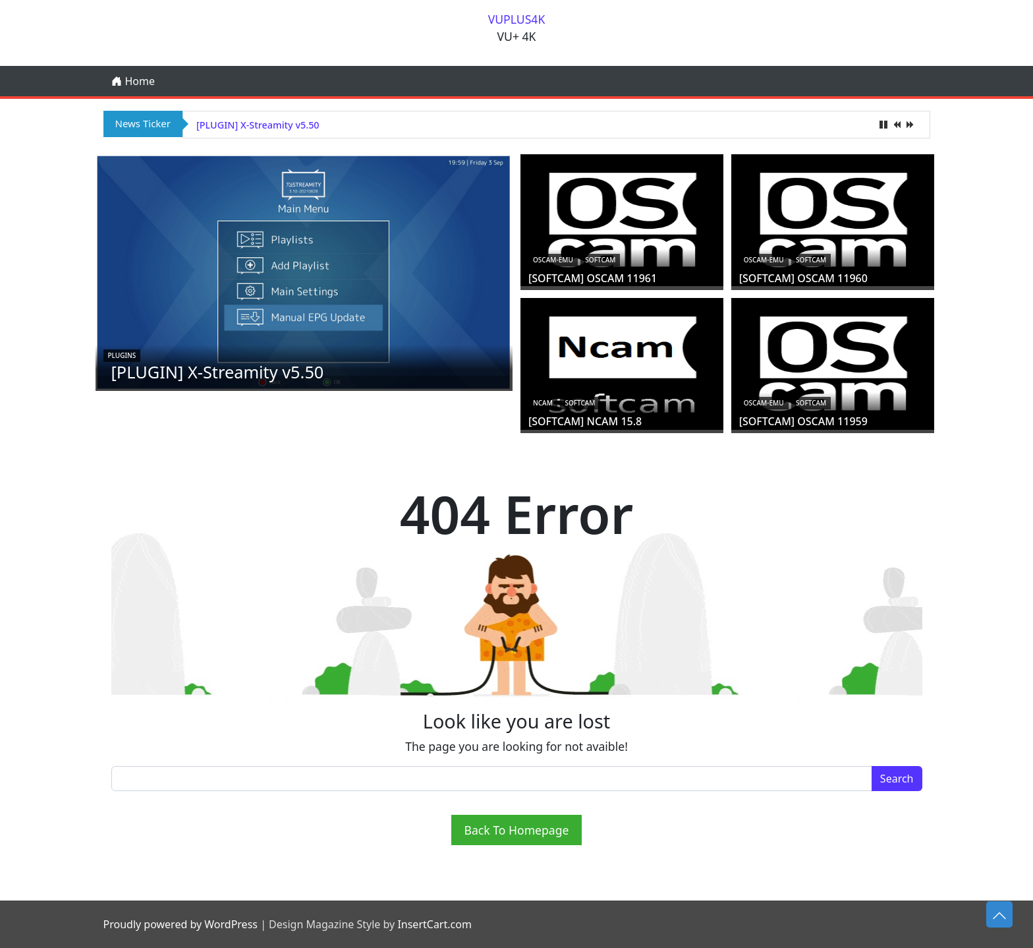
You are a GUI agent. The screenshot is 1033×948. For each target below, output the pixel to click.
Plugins (122, 355)
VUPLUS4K (516, 19)
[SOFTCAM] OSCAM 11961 (592, 278)
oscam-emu (553, 259)
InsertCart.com (434, 924)
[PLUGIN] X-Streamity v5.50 (258, 125)
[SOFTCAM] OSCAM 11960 (803, 278)
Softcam (600, 259)
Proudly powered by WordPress (180, 924)
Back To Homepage (516, 830)
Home (133, 81)
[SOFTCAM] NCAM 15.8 (585, 421)
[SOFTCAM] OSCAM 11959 (803, 421)
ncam (543, 402)
